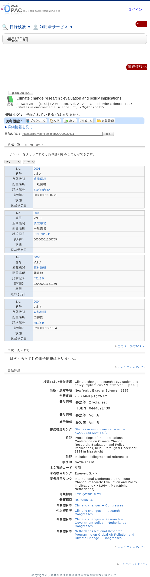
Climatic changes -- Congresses (99, 505)
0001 (37, 168)
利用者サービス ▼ (52, 27)
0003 (37, 257)
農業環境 (40, 179)
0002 (37, 213)
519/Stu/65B (42, 234)
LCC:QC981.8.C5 (88, 494)
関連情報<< (137, 66)
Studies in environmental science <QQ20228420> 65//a (100, 431)
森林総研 (40, 267)
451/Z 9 (39, 278)
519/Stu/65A (42, 189)
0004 (37, 301)
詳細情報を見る (20, 127)
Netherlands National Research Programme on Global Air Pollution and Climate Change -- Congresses (104, 534)
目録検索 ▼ (16, 27)
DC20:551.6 (84, 500)
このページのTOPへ (131, 346)
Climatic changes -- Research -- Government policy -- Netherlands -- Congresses (102, 523)
